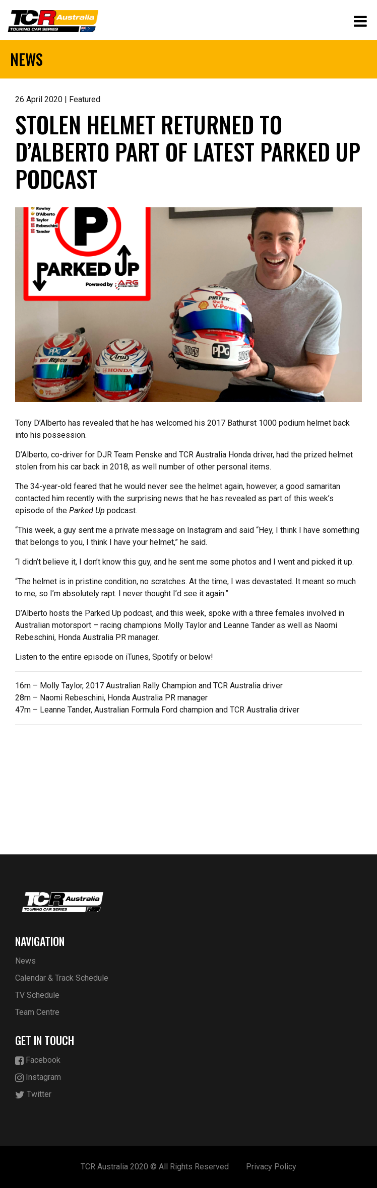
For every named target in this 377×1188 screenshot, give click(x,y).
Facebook (37, 1060)
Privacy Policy (271, 1166)
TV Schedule (37, 995)
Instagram (38, 1077)
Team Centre (37, 1012)
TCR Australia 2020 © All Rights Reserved (155, 1166)
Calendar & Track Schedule (61, 978)
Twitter (33, 1094)
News (25, 961)
